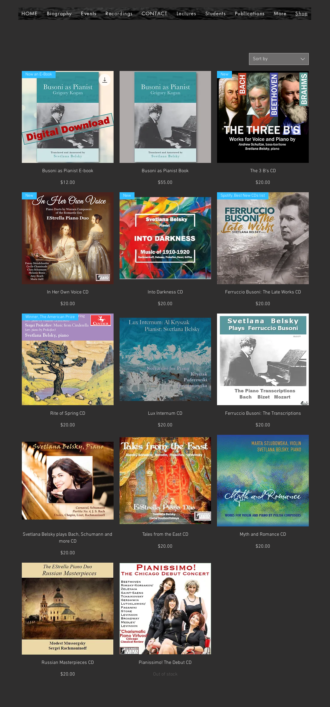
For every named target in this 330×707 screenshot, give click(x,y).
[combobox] (279, 59)
